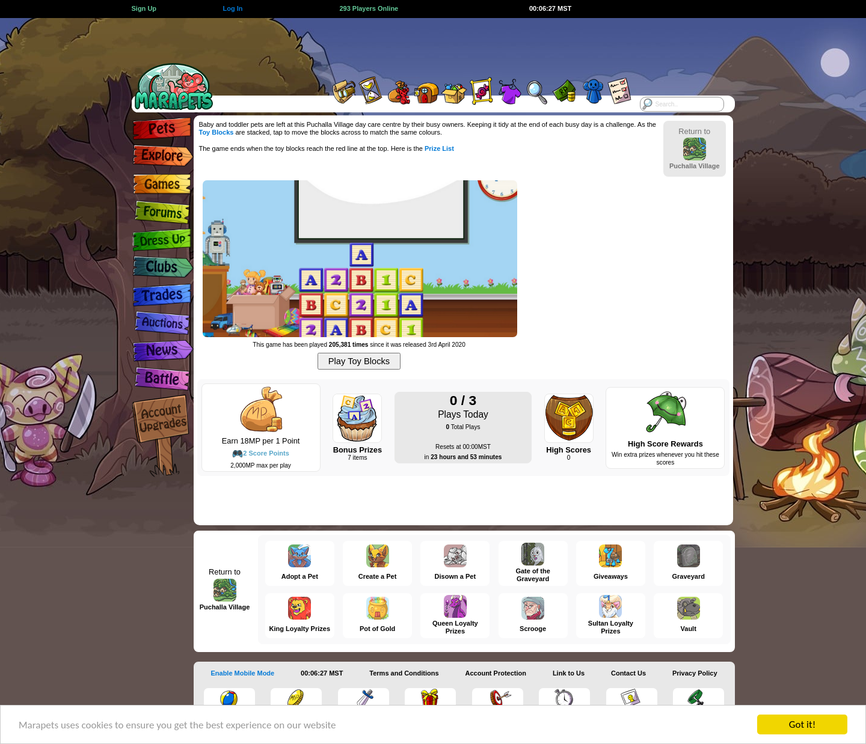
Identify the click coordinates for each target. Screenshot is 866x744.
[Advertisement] (422, 45)
